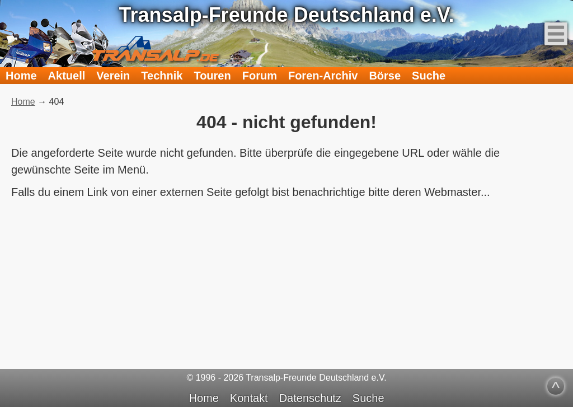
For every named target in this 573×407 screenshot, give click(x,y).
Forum (259, 75)
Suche (428, 75)
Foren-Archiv (323, 75)
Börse (385, 75)
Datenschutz (310, 398)
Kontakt (249, 398)
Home (21, 75)
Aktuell (67, 75)
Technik (161, 75)
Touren (212, 75)
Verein (113, 75)
